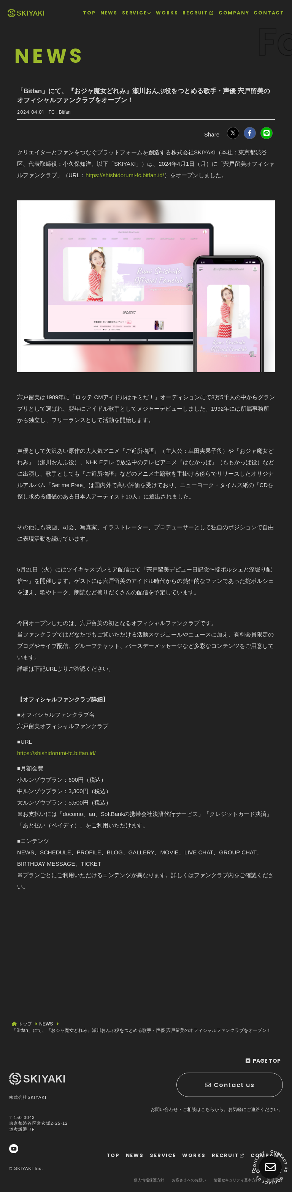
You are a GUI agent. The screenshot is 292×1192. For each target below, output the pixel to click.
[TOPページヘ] (26, 13)
